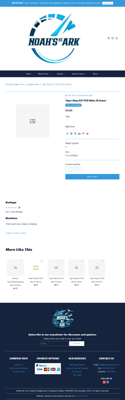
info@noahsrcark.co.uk (109, 363)
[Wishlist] (114, 37)
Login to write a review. (16, 231)
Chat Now (110, 370)
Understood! (107, 3)
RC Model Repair (77, 363)
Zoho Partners (81, 394)
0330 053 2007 (108, 367)
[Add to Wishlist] (44, 266)
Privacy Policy (19, 370)
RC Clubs (77, 374)
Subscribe (76, 342)
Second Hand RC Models (77, 367)
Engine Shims (33, 83)
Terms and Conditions (18, 367)
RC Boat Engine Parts (15, 83)
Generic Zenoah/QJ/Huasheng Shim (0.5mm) (15, 280)
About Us (18, 363)
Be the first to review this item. (79, 94)
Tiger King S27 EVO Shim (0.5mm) (57, 83)
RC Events (77, 370)
